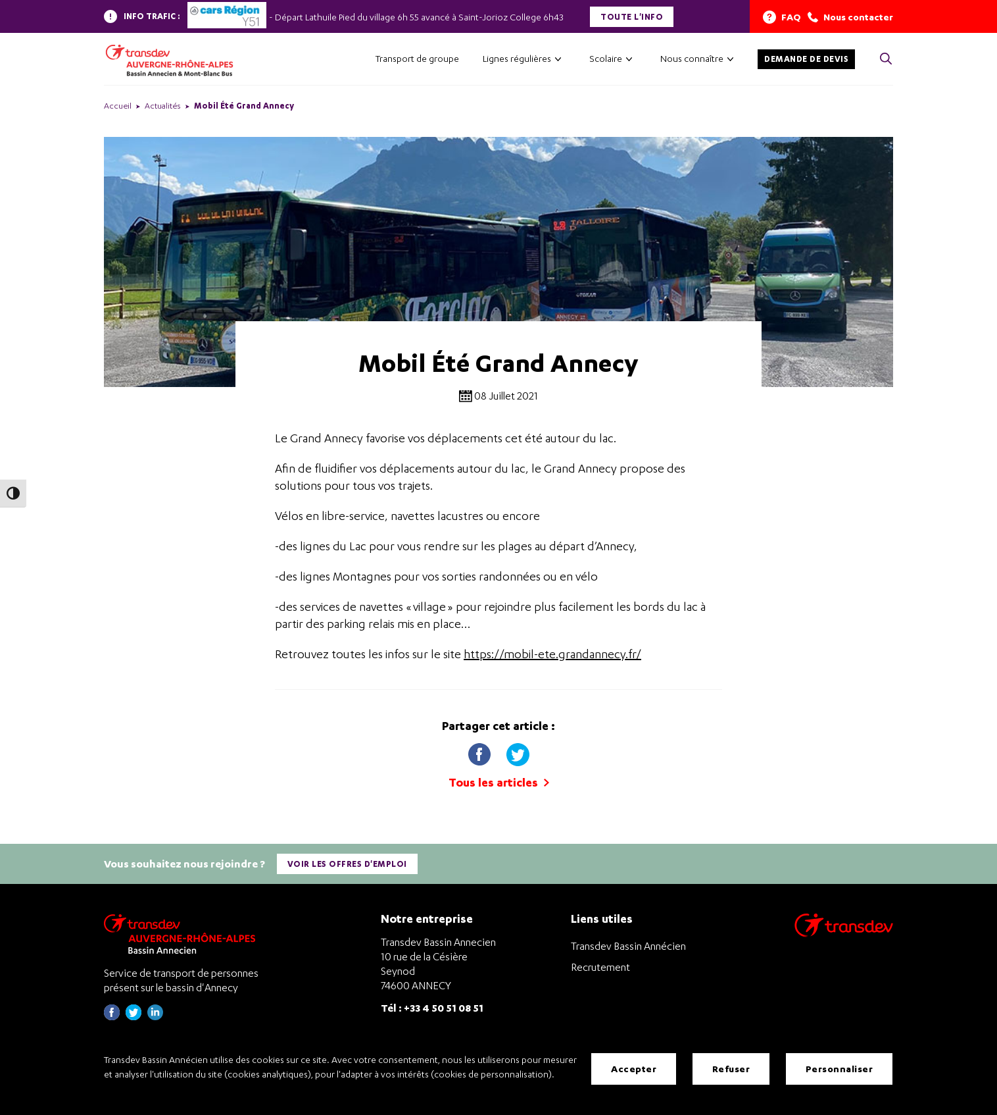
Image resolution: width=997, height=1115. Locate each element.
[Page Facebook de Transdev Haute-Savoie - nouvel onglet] (112, 1016)
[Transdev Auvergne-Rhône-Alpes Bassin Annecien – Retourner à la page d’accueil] (183, 933)
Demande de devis (806, 59)
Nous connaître (691, 58)
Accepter (633, 1068)
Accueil (118, 106)
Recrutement (600, 966)
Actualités (163, 106)
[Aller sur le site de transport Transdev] (843, 933)
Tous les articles (499, 782)
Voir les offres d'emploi (347, 863)
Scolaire (605, 58)
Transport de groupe (417, 58)
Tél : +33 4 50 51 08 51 (432, 1007)
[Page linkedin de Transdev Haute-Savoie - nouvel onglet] (155, 1016)
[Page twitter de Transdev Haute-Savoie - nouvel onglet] (133, 1016)
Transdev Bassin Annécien (628, 945)
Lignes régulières (517, 58)
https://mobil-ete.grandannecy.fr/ (552, 654)
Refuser (731, 1068)
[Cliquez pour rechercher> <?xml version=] (886, 59)
